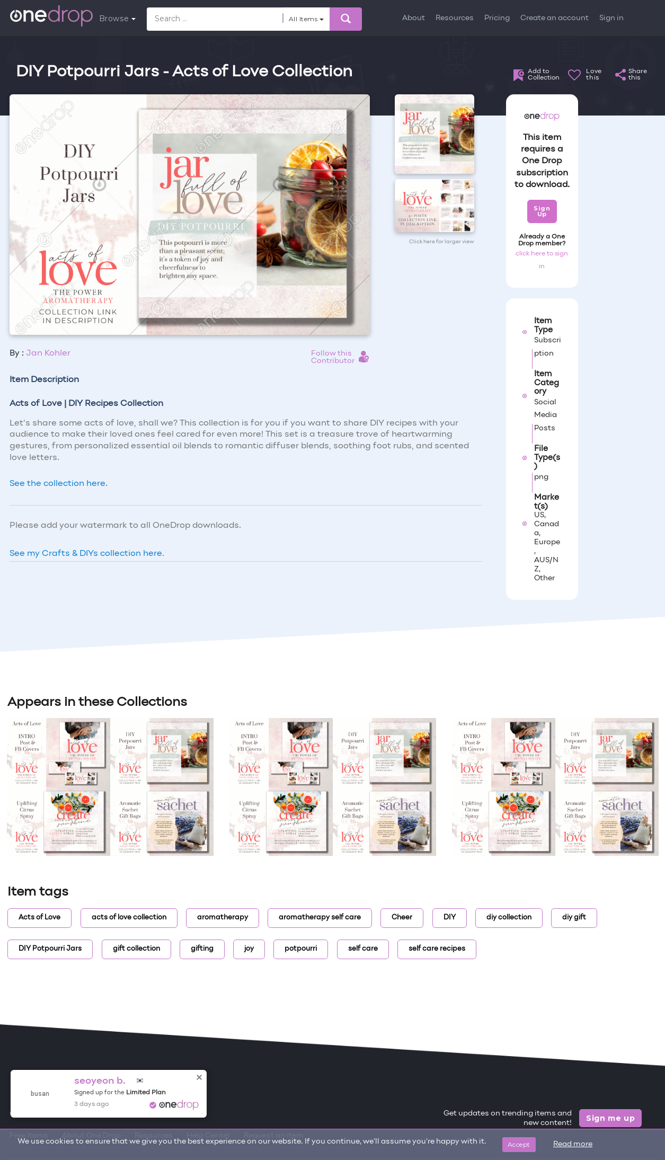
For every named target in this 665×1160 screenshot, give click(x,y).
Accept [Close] (519, 1144)
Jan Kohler (48, 353)
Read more (572, 1144)
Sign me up (610, 1118)
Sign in (611, 18)
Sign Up (542, 211)
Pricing (497, 18)
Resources (455, 18)
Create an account (554, 18)
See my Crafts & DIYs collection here (86, 554)
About (413, 18)
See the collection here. (59, 484)
